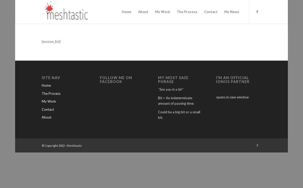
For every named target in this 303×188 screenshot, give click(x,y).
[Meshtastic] (67, 12)
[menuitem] (126, 12)
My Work (49, 101)
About (46, 117)
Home (46, 85)
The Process (51, 93)
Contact (48, 109)
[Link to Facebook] (257, 11)
